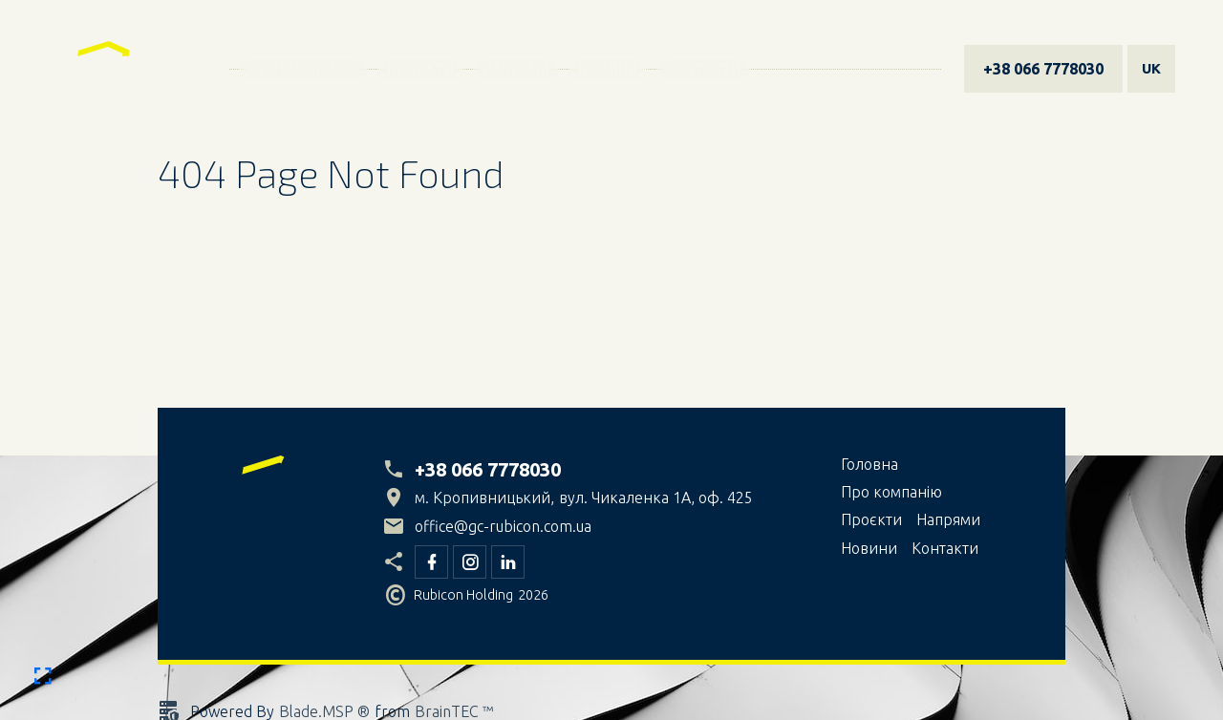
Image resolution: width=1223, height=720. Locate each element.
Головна (869, 464)
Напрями (516, 68)
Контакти (703, 68)
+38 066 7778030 (1043, 68)
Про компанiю (303, 68)
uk (1151, 68)
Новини (607, 68)
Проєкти (420, 68)
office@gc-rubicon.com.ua (503, 526)
